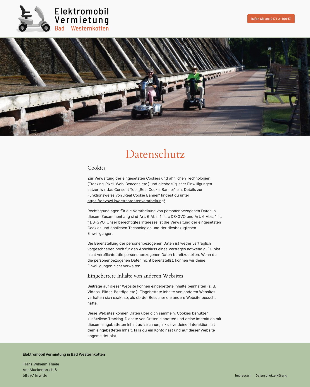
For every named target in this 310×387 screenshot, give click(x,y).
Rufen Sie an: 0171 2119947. (271, 18)
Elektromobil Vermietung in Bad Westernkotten (64, 354)
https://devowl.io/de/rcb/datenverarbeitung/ (126, 201)
